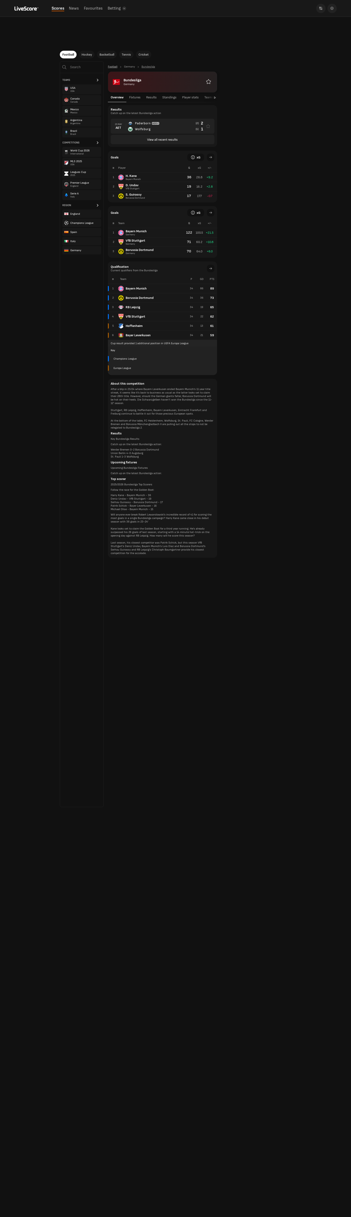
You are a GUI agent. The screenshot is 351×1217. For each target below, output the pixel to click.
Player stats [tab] (190, 97)
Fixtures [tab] (135, 97)
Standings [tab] (169, 97)
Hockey (87, 55)
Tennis (126, 55)
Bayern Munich (132, 288)
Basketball (106, 55)
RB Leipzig (129, 307)
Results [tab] (151, 97)
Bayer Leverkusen (134, 335)
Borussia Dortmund (136, 298)
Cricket (143, 55)
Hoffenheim (130, 326)
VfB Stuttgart (131, 316)
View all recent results (162, 140)
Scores (58, 8)
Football (68, 55)
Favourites (93, 8)
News (74, 8)
